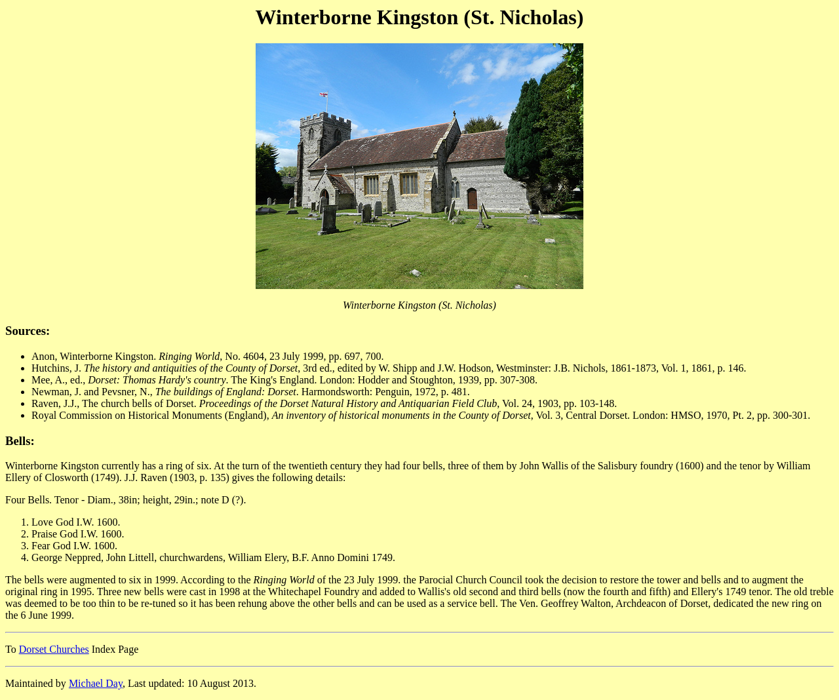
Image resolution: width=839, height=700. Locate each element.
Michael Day (96, 683)
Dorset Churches (54, 649)
